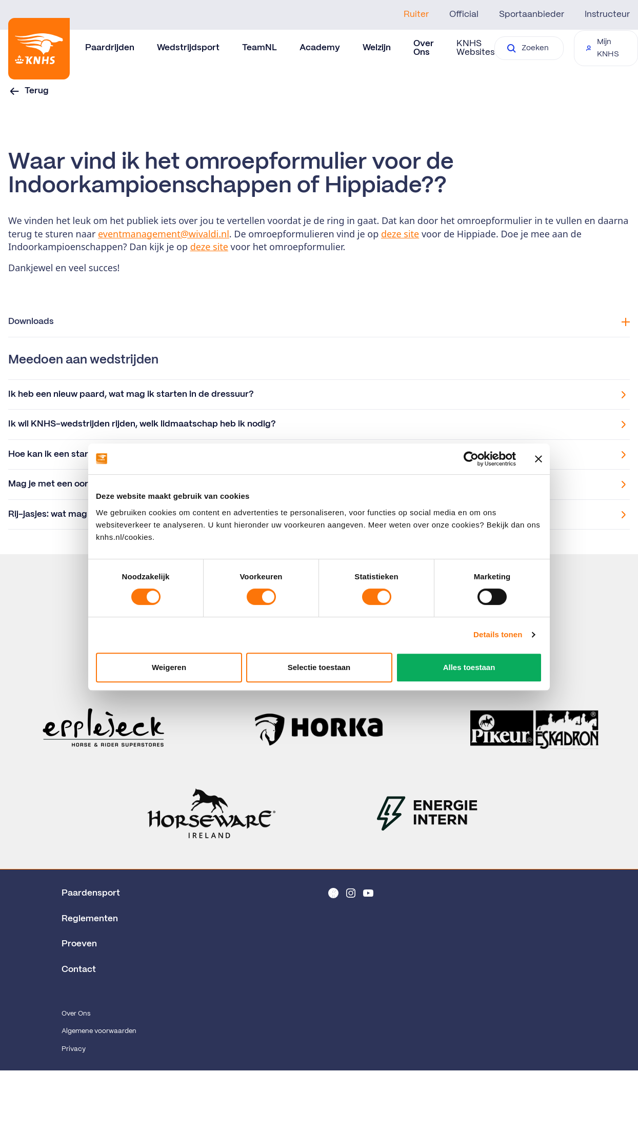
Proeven (79, 944)
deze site (400, 234)
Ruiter (416, 14)
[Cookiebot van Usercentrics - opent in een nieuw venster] (471, 459)
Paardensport (91, 893)
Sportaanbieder (531, 14)
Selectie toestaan (319, 667)
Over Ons (76, 1013)
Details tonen (497, 634)
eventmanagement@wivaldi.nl (163, 234)
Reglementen (90, 919)
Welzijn (377, 48)
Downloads (319, 321)
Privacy (74, 1049)
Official (463, 14)
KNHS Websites (475, 47)
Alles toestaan (469, 667)
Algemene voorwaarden (99, 1031)
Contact (79, 969)
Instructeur (607, 14)
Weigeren (169, 667)
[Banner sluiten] (538, 458)
